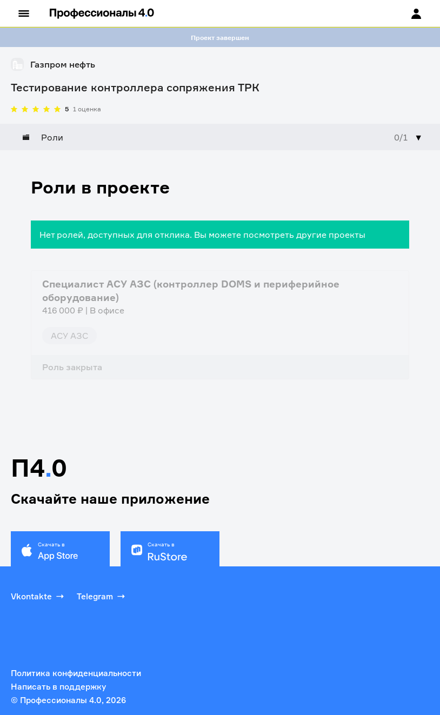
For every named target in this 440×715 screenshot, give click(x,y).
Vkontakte (38, 596)
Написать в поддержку (58, 687)
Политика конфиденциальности (76, 673)
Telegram (102, 596)
